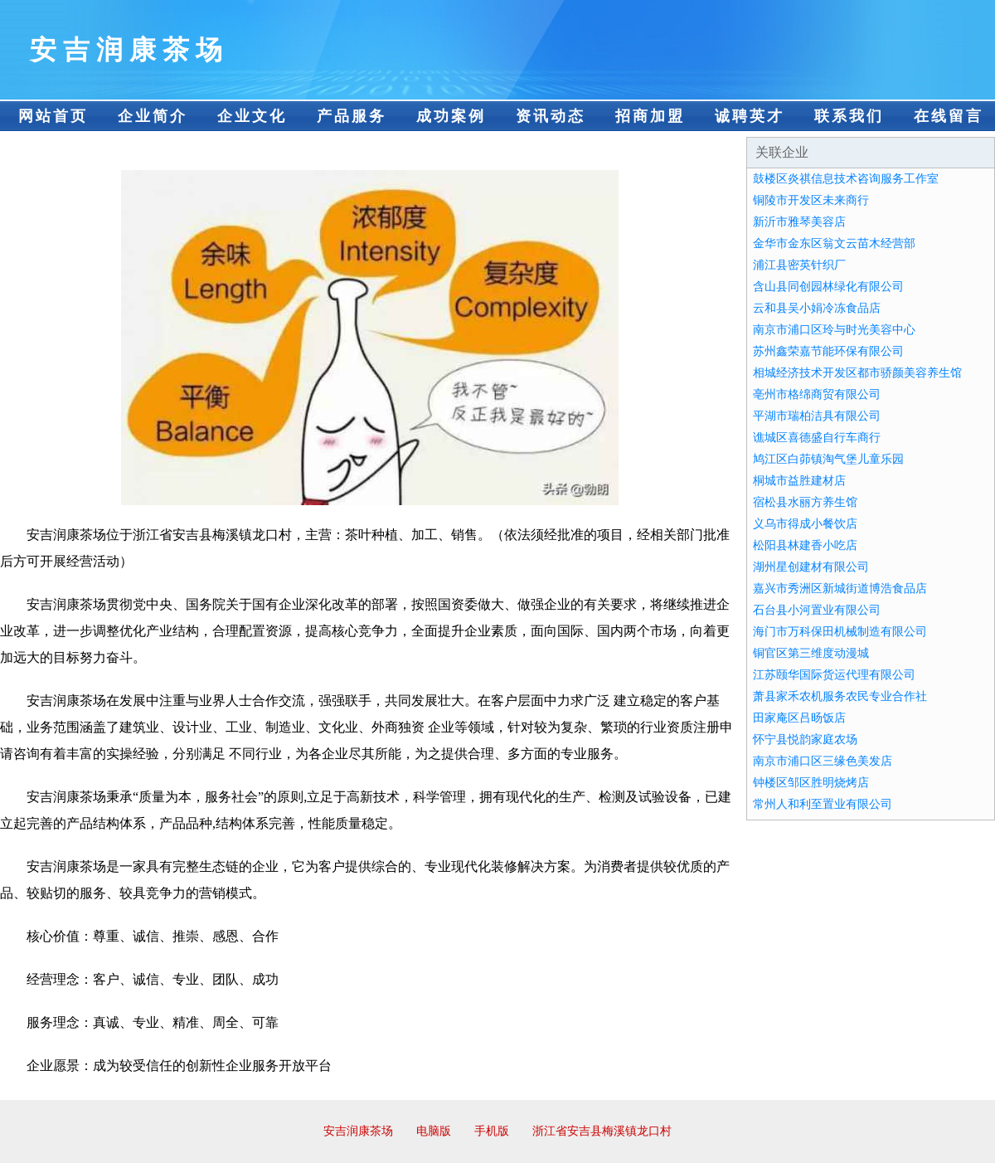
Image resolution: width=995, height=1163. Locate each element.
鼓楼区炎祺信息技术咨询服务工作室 (846, 179)
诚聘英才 (749, 116)
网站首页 (53, 116)
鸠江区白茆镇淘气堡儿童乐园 (828, 459)
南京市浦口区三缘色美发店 (822, 761)
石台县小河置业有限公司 (817, 610)
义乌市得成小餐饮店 (805, 524)
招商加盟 (650, 116)
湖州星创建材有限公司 (811, 567)
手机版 (491, 1131)
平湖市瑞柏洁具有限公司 (817, 416)
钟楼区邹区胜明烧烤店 (811, 782)
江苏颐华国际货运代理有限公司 (834, 675)
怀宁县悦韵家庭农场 (805, 739)
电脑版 (433, 1131)
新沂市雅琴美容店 (799, 222)
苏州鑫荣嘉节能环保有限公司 (828, 351)
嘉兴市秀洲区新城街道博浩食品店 (840, 588)
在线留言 (948, 116)
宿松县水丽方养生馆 (805, 502)
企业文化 (252, 116)
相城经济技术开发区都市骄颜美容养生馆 (857, 373)
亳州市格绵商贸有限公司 (817, 394)
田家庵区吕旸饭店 (799, 718)
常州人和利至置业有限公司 (822, 804)
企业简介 (152, 116)
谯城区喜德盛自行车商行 (817, 437)
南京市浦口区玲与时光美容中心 (834, 330)
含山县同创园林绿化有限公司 (828, 286)
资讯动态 (550, 116)
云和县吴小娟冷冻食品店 (817, 308)
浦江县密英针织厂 (799, 265)
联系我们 (849, 116)
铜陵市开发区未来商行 (811, 200)
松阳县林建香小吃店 (805, 545)
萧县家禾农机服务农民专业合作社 (840, 696)
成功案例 (451, 116)
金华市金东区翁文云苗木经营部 (834, 243)
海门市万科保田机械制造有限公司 (840, 631)
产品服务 (351, 116)
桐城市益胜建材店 (799, 480)
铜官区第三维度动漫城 (811, 653)
